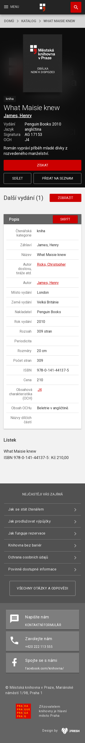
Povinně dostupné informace (32, 569)
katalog (28, 21)
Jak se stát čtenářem (26, 509)
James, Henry (18, 115)
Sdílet (17, 178)
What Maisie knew (59, 21)
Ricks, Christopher (51, 264)
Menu (11, 6)
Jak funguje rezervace (27, 533)
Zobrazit (65, 198)
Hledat (74, 5)
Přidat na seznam (57, 178)
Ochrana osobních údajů (28, 557)
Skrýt (65, 219)
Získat (42, 165)
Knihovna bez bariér (25, 545)
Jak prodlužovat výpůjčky (29, 521)
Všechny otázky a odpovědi (42, 588)
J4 (40, 390)
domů (9, 21)
